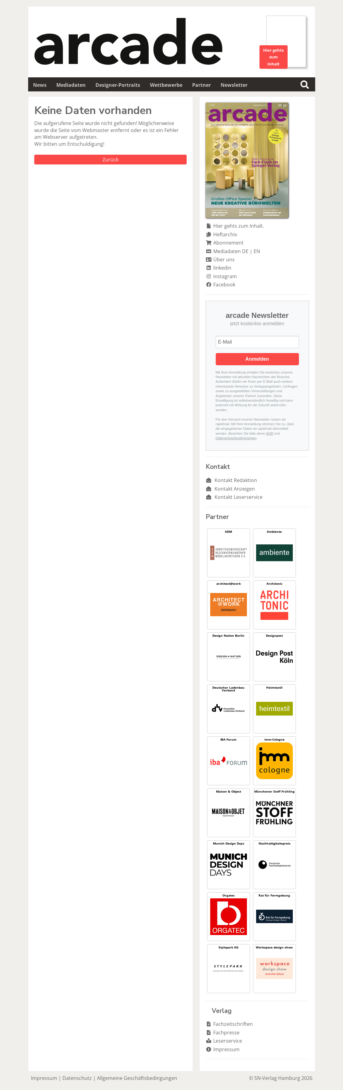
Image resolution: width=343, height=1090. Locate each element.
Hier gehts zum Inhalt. (238, 226)
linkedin (222, 267)
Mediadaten (71, 85)
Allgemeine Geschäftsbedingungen (137, 1078)
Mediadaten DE (230, 251)
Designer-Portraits (117, 85)
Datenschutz (77, 1078)
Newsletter (234, 85)
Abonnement (228, 242)
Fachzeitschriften (233, 1024)
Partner (201, 85)
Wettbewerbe (166, 85)
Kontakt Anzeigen (234, 488)
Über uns (224, 259)
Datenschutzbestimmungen (236, 438)
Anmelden (257, 359)
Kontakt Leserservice (238, 497)
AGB (269, 433)
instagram (225, 276)
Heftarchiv (225, 234)
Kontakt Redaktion (235, 480)
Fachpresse (226, 1032)
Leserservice (227, 1040)
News (40, 85)
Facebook (224, 284)
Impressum (226, 1049)
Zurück (110, 159)
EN (257, 251)
